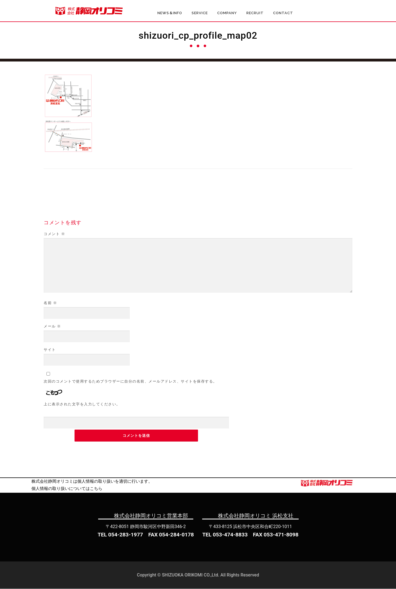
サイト (50, 350)
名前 (50, 303)
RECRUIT (255, 13)
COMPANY (227, 13)
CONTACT (283, 13)
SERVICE (200, 13)
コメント (54, 234)
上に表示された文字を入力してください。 (82, 404)
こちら (96, 488)
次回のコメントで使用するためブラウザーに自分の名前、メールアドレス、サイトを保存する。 (130, 381)
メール (52, 326)
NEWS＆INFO (169, 13)
